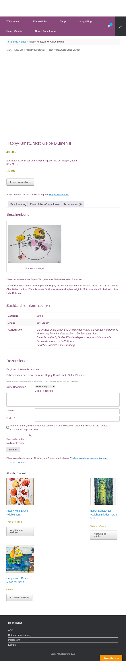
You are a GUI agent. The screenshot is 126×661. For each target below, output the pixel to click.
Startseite (13, 41)
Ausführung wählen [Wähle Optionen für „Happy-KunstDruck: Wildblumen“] (16, 531)
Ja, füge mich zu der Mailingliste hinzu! (19, 439)
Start (8, 50)
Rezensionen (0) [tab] (72, 204)
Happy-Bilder (19, 50)
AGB (10, 630)
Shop (63, 21)
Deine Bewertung (16, 387)
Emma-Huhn (40, 21)
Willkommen (13, 21)
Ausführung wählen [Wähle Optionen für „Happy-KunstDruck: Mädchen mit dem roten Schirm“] (100, 535)
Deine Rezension (44, 390)
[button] (120, 26)
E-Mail (10, 418)
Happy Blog (85, 21)
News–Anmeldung (45, 31)
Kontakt (12, 644)
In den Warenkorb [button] (19, 597)
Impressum (14, 639)
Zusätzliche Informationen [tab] (44, 204)
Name (10, 410)
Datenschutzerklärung (19, 635)
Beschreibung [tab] (18, 204)
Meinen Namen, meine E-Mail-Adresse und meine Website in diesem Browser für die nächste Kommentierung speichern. (59, 427)
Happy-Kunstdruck (36, 50)
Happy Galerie (14, 31)
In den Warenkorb (20, 182)
